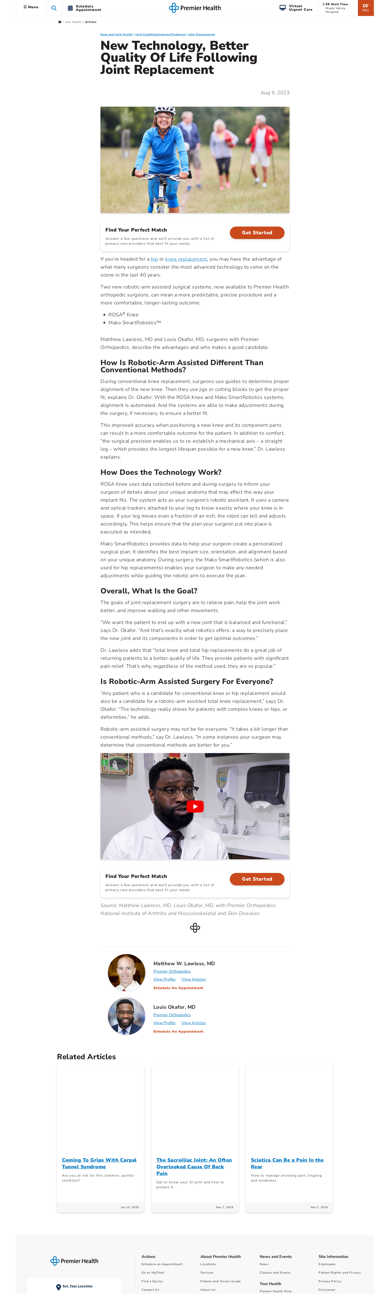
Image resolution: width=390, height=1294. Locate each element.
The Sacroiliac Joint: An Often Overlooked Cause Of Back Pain (194, 1080)
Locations (208, 1177)
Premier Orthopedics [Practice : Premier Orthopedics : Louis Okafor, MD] (172, 1015)
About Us (208, 1203)
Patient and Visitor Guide (220, 1194)
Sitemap (325, 1220)
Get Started (257, 232)
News (264, 1177)
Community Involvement (219, 1211)
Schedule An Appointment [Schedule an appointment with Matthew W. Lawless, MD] (178, 988)
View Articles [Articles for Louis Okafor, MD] (194, 1023)
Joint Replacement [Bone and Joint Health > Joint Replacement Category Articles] (201, 34)
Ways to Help (211, 1220)
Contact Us (150, 1203)
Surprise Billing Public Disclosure (287, 1248)
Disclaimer (327, 1203)
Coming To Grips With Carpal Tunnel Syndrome (99, 1076)
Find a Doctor (152, 1194)
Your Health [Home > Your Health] (73, 22)
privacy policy (358, 1269)
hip (154, 259)
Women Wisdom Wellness (280, 1213)
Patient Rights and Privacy (340, 1186)
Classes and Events (275, 1186)
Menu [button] (31, 7)
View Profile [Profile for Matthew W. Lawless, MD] (164, 979)
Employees (327, 1177)
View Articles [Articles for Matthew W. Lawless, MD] (194, 979)
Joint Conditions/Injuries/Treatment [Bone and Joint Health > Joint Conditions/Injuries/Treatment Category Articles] (160, 34)
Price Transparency (275, 1231)
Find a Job (150, 1228)
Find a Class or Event (158, 1220)
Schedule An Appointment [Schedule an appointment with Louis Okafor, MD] (178, 1031)
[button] (54, 7)
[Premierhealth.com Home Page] (59, 22)
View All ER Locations (50, 1240)
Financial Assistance (276, 1240)
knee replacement (186, 259)
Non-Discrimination (334, 1211)
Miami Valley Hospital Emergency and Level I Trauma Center (52, 1215)
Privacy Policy (330, 1194)
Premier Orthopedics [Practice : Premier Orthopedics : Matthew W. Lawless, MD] (172, 971)
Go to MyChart (153, 1186)
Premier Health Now (276, 1204)
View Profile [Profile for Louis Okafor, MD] (164, 1023)
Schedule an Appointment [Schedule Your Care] (162, 1177)
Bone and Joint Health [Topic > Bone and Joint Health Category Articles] (116, 34)
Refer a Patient (153, 1237)
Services (207, 1186)
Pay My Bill (151, 1211)
